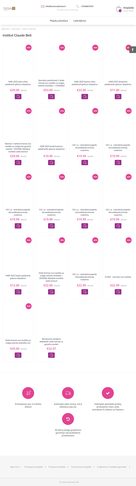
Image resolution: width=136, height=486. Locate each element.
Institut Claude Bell (29, 29)
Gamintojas (15, 29)
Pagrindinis (5, 29)
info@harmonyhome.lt (55, 6)
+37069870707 (87, 6)
